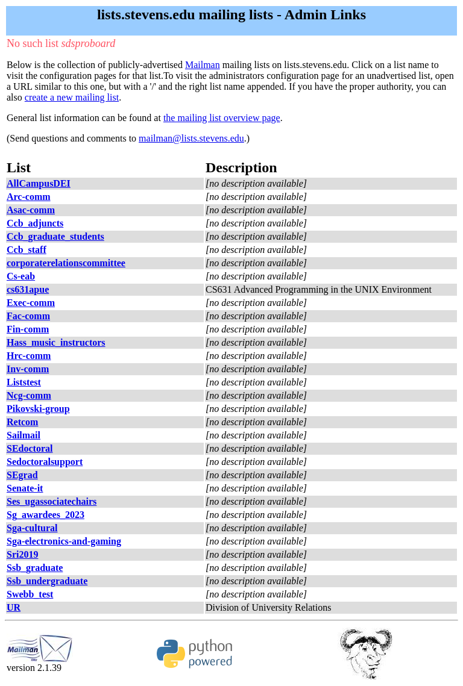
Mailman (202, 65)
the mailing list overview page (221, 118)
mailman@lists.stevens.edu (191, 138)
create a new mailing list (72, 97)
